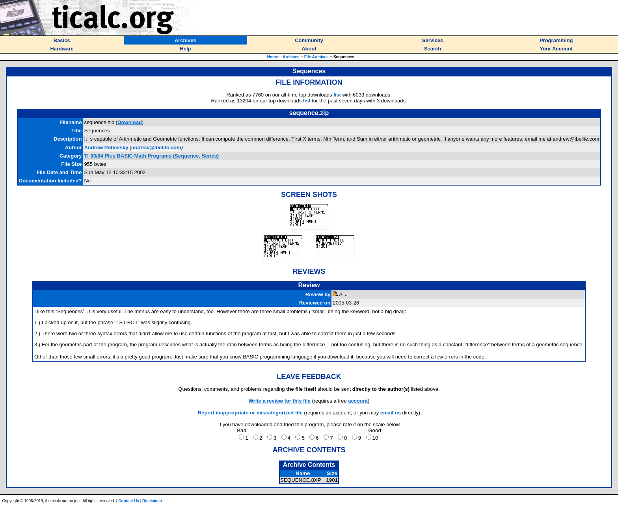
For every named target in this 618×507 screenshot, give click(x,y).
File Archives (316, 57)
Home (272, 57)
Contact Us (128, 501)
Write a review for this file (280, 401)
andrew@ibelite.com (156, 147)
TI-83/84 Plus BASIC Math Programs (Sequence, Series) (151, 156)
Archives (291, 57)
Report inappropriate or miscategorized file (250, 413)
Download (129, 122)
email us (390, 413)
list (337, 95)
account (358, 401)
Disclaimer (152, 501)
